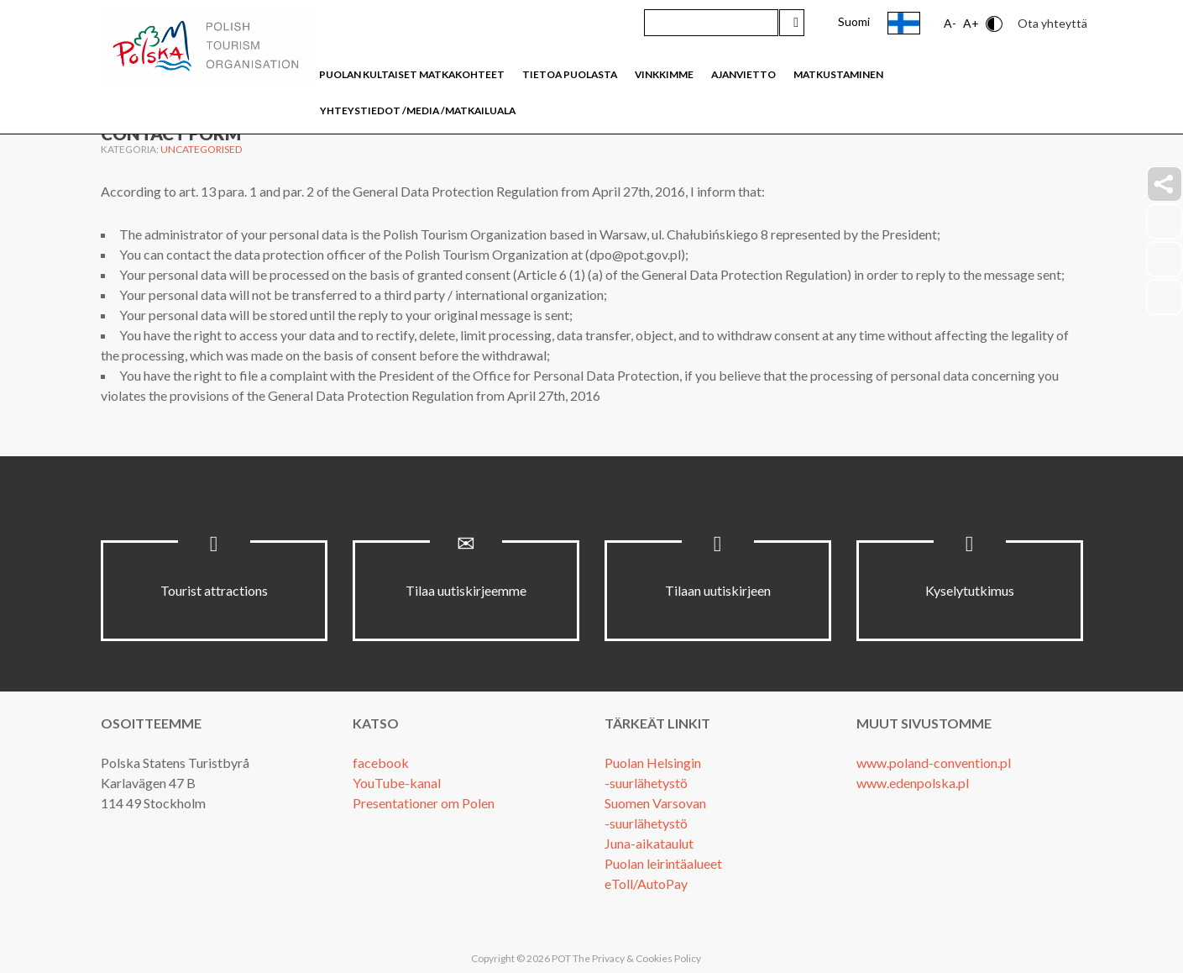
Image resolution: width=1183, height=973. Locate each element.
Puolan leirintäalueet (663, 863)
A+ (971, 23)
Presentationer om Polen (424, 803)
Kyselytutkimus (969, 590)
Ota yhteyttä (1052, 23)
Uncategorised (201, 149)
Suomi (854, 21)
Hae (791, 22)
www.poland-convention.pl (933, 763)
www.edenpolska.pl (912, 783)
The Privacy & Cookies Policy (637, 958)
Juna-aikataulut (649, 843)
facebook (381, 763)
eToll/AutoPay (646, 883)
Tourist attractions (214, 590)
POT (560, 958)
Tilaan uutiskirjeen (718, 590)
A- (950, 23)
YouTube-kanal (397, 783)
